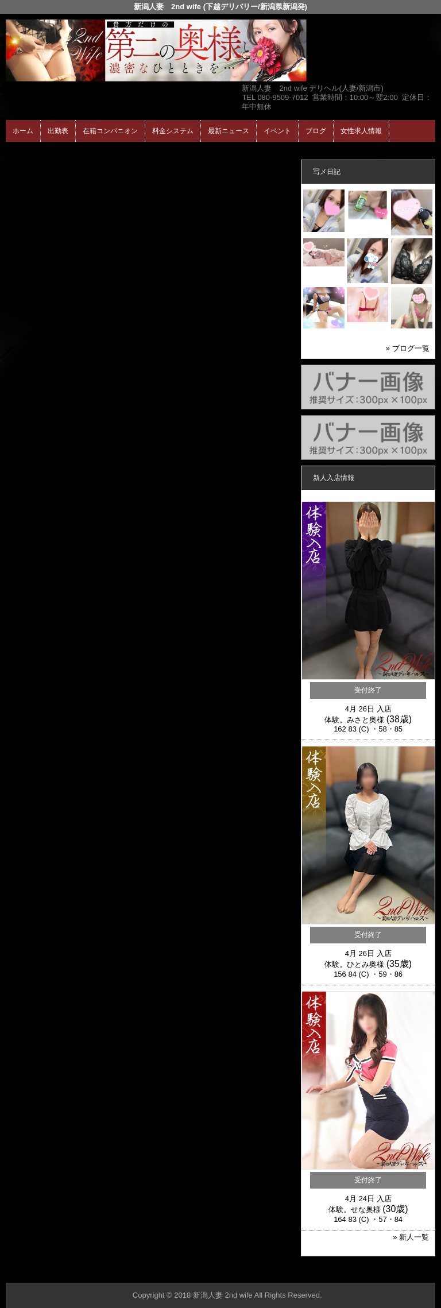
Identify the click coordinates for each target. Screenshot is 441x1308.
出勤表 (58, 131)
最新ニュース (228, 131)
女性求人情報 (361, 131)
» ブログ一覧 (408, 348)
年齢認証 (23, 152)
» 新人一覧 (411, 1237)
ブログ (315, 131)
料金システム (173, 131)
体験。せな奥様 (354, 1209)
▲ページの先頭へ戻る (392, 1272)
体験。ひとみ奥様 (354, 964)
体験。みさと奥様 (354, 719)
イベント (277, 131)
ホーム (23, 131)
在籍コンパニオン (110, 131)
